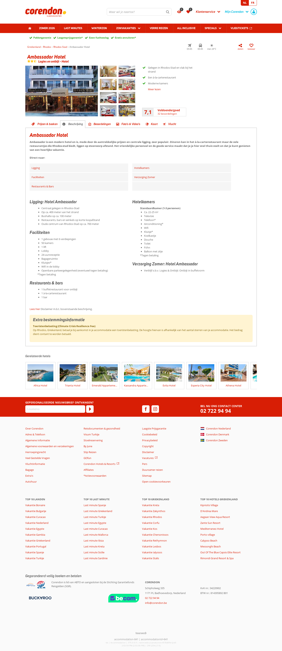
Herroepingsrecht (35, 452)
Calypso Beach (208, 540)
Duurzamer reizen (152, 470)
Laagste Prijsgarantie (154, 428)
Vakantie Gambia (35, 534)
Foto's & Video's (130, 124)
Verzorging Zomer (144, 177)
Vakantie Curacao (35, 517)
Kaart (154, 124)
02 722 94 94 (215, 411)
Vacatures (148, 458)
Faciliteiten (38, 177)
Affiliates (89, 470)
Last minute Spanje (95, 505)
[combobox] (139, 12)
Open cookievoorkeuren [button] (156, 481)
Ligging (36, 168)
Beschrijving (75, 124)
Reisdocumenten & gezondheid (102, 428)
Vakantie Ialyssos (152, 552)
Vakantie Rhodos (152, 517)
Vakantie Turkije (34, 558)
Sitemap (147, 475)
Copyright (148, 446)
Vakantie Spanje (34, 552)
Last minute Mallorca (96, 534)
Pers (144, 464)
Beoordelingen (102, 124)
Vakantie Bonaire (35, 505)
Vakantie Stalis (150, 558)
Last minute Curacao (96, 529)
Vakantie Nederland (36, 523)
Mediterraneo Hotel (212, 529)
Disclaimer (148, 452)
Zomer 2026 (47, 28)
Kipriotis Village (209, 505)
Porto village (207, 534)
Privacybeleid (150, 440)
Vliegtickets (239, 28)
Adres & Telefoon (35, 434)
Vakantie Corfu (150, 523)
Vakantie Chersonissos (155, 534)
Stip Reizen (90, 452)
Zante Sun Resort (210, 523)
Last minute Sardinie (96, 558)
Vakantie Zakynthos (153, 511)
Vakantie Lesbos (151, 546)
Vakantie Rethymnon (154, 540)
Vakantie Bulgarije (35, 511)
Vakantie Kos (149, 529)
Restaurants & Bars (43, 186)
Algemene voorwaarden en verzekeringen (49, 446)
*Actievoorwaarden (95, 475)
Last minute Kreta (94, 546)
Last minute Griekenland (98, 511)
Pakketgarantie (42, 37)
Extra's (29, 475)
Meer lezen (154, 89)
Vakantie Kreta (150, 505)
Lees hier (35, 309)
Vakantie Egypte (34, 529)
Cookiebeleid (149, 434)
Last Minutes (73, 28)
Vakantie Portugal (35, 546)
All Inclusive (186, 28)
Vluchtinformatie (35, 464)
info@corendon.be (156, 603)
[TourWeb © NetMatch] (141, 633)
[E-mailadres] (55, 409)
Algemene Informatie (37, 440)
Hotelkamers (141, 168)
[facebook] (146, 409)
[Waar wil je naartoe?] (139, 12)
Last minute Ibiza (94, 540)
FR (252, 3)
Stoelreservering (93, 440)
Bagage (29, 470)
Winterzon (99, 28)
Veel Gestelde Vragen (37, 458)
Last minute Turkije (95, 517)
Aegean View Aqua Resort (215, 517)
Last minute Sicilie (94, 552)
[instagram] (155, 409)
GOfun (87, 458)
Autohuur (31, 481)
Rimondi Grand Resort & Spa (217, 558)
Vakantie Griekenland (37, 540)
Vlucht (172, 124)
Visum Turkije (91, 434)
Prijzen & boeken (47, 124)
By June (88, 446)
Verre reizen (159, 28)
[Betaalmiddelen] (39, 597)
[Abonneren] (90, 409)
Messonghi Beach (210, 546)
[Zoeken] (168, 12)
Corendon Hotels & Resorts (99, 464)
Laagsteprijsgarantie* (70, 37)
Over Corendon (34, 428)
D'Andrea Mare (209, 511)
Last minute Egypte (95, 523)
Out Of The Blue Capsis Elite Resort (220, 552)
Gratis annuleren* (125, 37)
